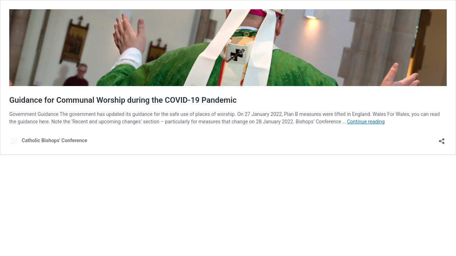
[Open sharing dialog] (442, 138)
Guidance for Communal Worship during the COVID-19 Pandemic (123, 100)
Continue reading (366, 121)
